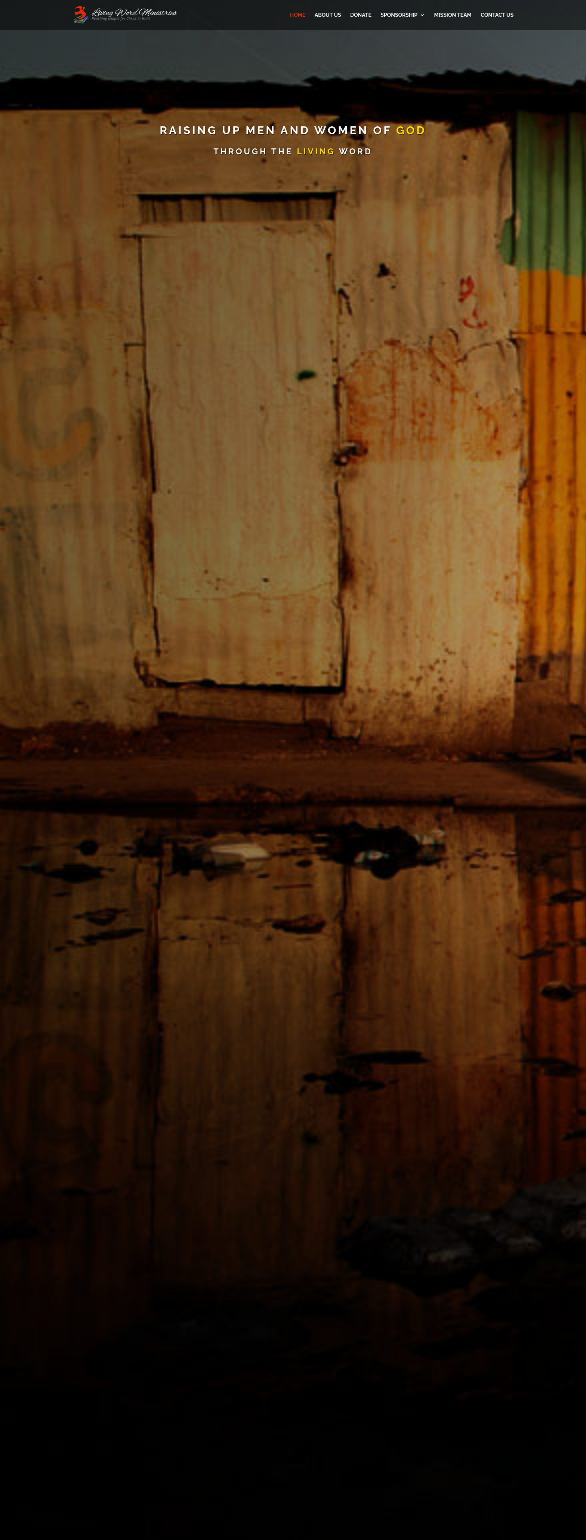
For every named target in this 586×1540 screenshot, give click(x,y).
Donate (360, 15)
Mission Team (453, 15)
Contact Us (497, 15)
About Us (328, 15)
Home (298, 15)
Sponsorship (398, 15)
